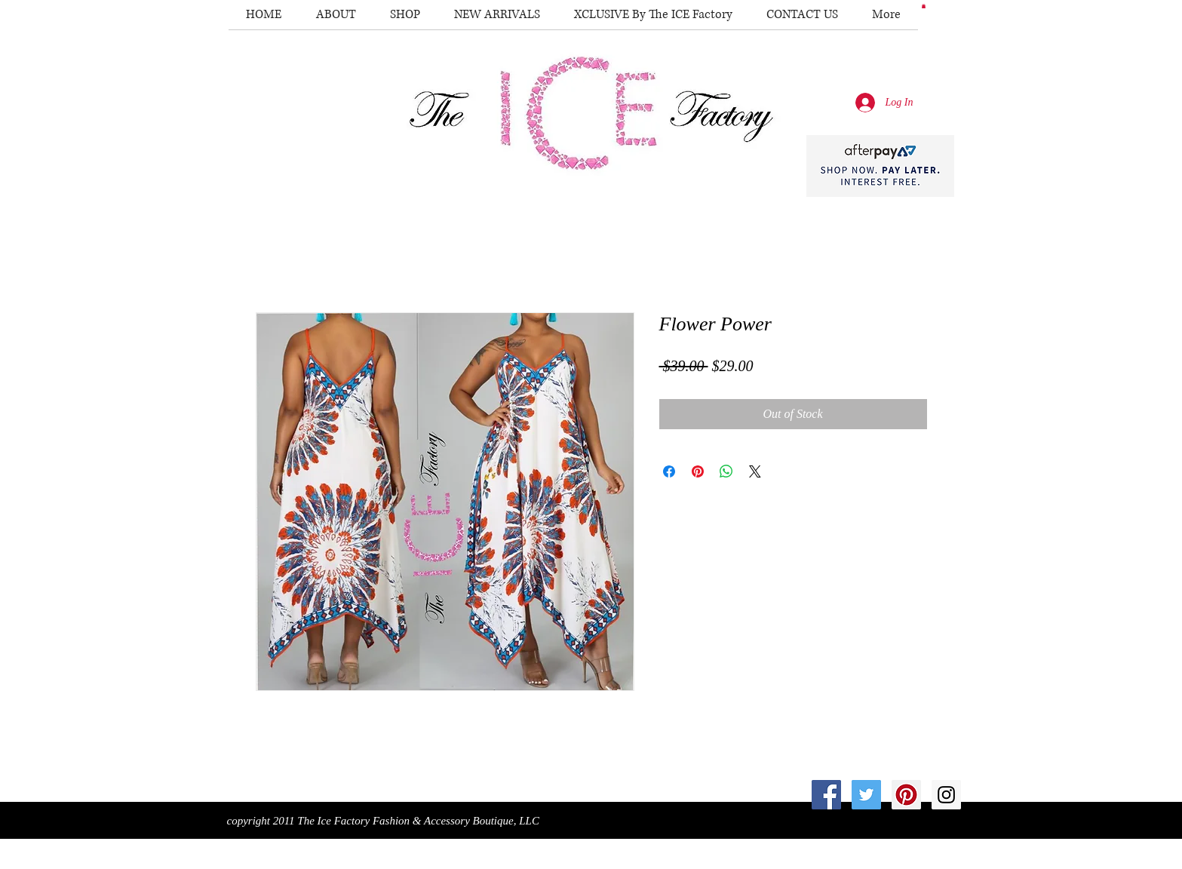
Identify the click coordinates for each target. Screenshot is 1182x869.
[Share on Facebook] (669, 471)
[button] (924, 6)
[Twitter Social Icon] (866, 794)
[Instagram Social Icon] (946, 794)
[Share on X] (755, 471)
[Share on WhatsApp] (726, 471)
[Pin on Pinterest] (698, 471)
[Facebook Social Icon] (826, 794)
